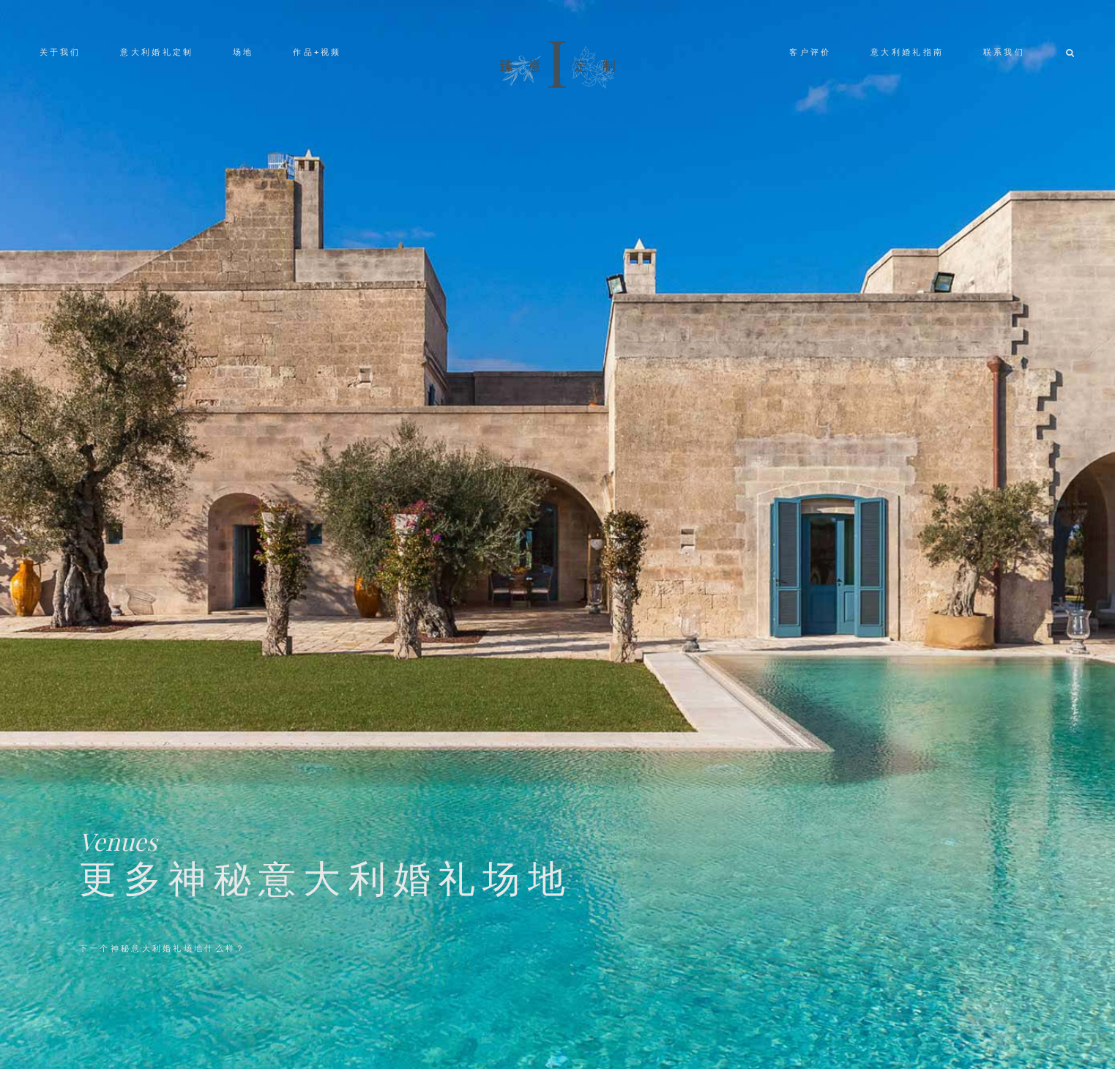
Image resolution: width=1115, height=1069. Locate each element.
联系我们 (1004, 51)
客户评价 (810, 51)
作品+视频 (317, 51)
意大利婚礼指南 (907, 51)
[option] (557, 534)
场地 (243, 51)
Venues (118, 840)
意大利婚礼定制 (156, 51)
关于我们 (60, 51)
